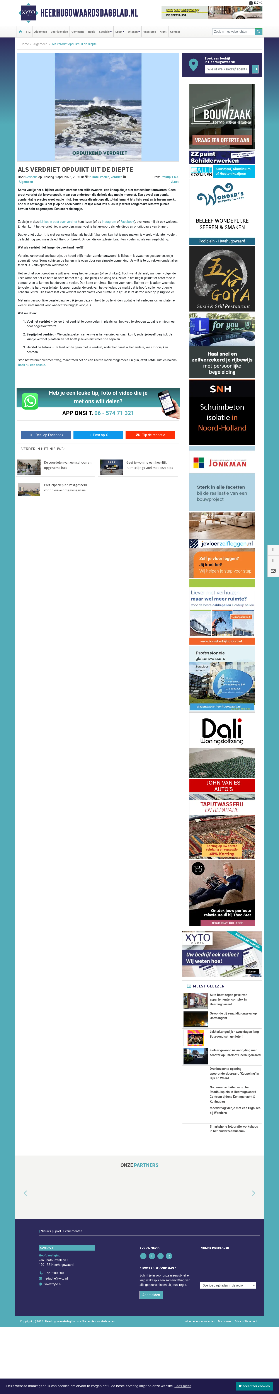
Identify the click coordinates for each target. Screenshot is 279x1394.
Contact (175, 31)
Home (24, 44)
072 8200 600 (54, 1340)
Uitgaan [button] (133, 31)
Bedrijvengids (59, 31)
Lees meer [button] (182, 1386)
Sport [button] (118, 31)
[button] (20, 1270)
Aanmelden (151, 1362)
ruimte (94, 177)
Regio (91, 31)
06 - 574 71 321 (114, 413)
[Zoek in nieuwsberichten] (233, 31)
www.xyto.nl (52, 1351)
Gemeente (77, 31)
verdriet (116, 177)
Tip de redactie (150, 435)
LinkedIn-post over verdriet (58, 222)
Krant (163, 31)
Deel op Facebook (46, 435)
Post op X (98, 435)
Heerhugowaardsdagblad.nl (89, 13)
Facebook (127, 222)
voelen (104, 177)
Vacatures (149, 31)
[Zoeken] (259, 31)
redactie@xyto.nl (56, 1346)
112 (28, 31)
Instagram (109, 222)
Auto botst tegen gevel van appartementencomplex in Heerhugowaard (228, 999)
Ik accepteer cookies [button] (254, 1386)
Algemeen (40, 31)
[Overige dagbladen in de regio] (228, 1330)
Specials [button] (104, 31)
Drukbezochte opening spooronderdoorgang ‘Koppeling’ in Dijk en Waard (234, 1103)
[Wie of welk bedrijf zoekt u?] (227, 69)
